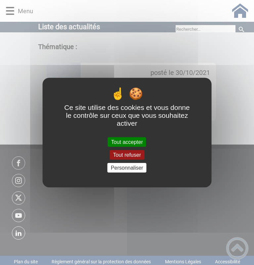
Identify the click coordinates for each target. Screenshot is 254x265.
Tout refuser (127, 154)
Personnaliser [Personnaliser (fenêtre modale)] (127, 168)
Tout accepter (127, 142)
